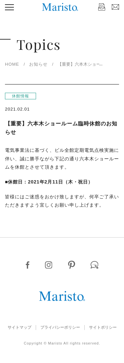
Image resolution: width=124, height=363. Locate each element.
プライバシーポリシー (60, 327)
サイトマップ (19, 327)
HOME (12, 64)
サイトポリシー (103, 327)
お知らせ (38, 64)
